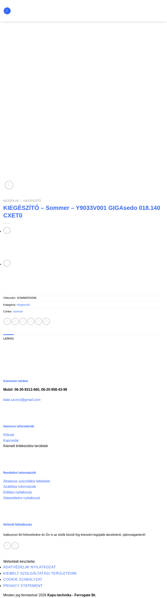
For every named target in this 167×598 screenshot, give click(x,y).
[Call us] (15, 545)
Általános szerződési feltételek (26, 481)
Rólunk (8, 435)
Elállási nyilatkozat (17, 492)
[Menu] (7, 11)
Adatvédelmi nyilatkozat (21, 498)
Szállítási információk (19, 487)
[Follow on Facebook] (7, 545)
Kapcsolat (10, 440)
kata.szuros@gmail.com (21, 400)
